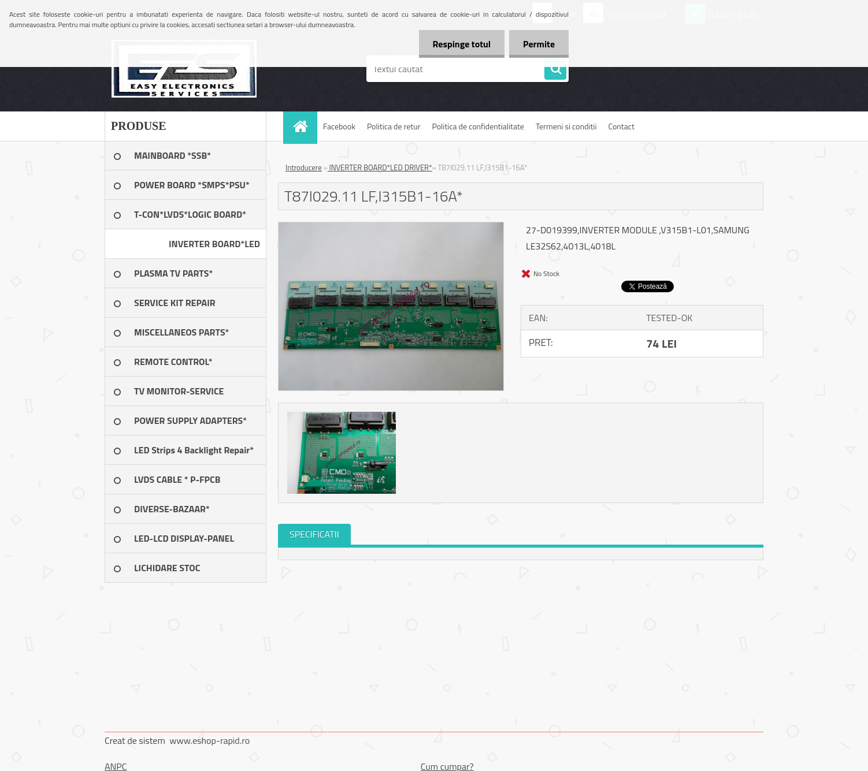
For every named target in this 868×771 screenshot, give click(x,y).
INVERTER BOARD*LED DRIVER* (380, 167)
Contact (622, 126)
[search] (555, 69)
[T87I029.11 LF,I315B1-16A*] (391, 227)
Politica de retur (394, 126)
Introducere (303, 167)
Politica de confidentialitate (478, 126)
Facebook (339, 126)
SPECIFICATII (314, 534)
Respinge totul (460, 44)
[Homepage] (304, 126)
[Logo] (184, 69)
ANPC (116, 766)
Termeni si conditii (566, 126)
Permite (538, 44)
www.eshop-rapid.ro (209, 740)
